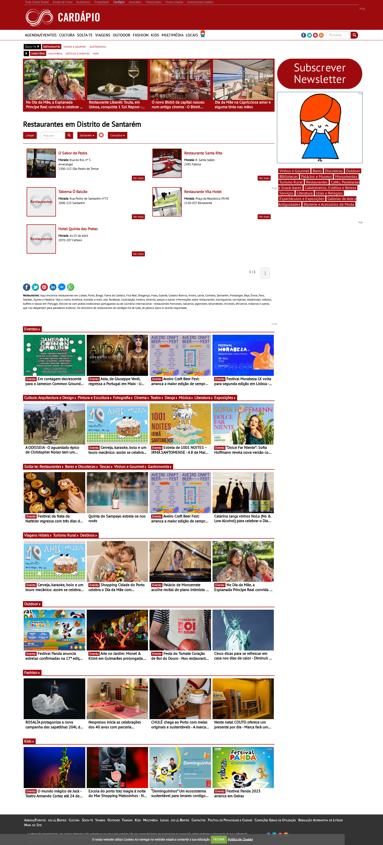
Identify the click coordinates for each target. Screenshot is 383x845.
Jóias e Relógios (329, 193)
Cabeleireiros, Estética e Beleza (330, 187)
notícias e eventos (77, 53)
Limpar (30, 135)
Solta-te (85, 34)
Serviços (286, 193)
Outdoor (121, 34)
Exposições (225, 397)
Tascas (106, 466)
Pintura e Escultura (95, 397)
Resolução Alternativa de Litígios (320, 820)
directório (38, 53)
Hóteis (45, 535)
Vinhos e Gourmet (130, 466)
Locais (192, 34)
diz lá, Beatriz (57, 820)
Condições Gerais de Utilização (275, 820)
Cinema (141, 397)
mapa (96, 53)
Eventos (32, 328)
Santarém (87, 135)
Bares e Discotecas (81, 466)
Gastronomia (160, 466)
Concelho (117, 135)
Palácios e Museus (316, 176)
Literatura (203, 397)
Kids (155, 34)
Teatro (157, 397)
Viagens (102, 34)
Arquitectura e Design (57, 397)
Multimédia (172, 34)
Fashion (141, 34)
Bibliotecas (288, 176)
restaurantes (51, 46)
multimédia (55, 53)
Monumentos (346, 176)
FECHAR (218, 839)
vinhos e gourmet (75, 46)
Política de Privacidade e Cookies (230, 820)
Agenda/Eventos (41, 34)
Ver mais (138, 178)
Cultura (66, 34)
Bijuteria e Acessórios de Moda (329, 204)
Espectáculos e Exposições (301, 198)
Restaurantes (52, 466)
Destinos (88, 535)
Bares (317, 170)
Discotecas (334, 170)
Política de (240, 839)
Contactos (198, 820)
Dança (171, 397)
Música (186, 397)
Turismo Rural (66, 535)
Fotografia (123, 397)
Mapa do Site (33, 825)
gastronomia (98, 46)
